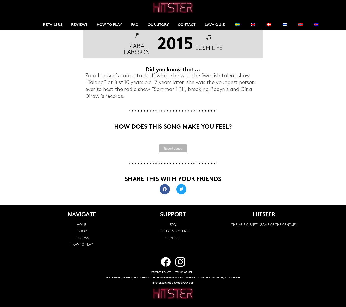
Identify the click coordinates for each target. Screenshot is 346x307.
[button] (165, 190)
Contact (188, 25)
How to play (110, 25)
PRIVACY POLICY (161, 273)
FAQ (136, 25)
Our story (160, 25)
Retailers (52, 25)
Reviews (79, 25)
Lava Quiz (216, 25)
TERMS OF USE (183, 273)
